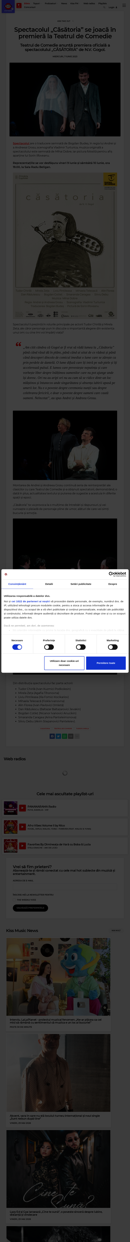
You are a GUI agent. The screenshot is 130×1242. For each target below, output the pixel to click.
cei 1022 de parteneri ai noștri (31, 601)
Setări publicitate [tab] (81, 584)
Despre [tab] (112, 584)
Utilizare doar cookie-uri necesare (64, 663)
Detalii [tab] (49, 584)
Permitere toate (106, 663)
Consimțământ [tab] (17, 584)
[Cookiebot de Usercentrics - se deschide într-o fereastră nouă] (111, 574)
